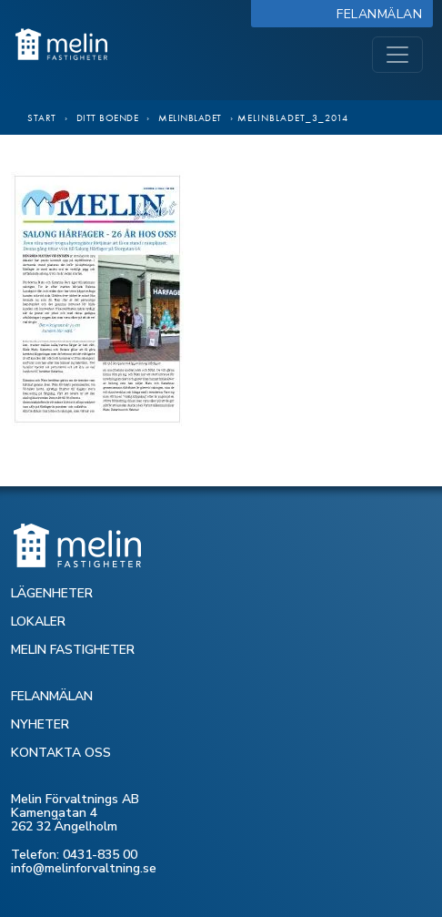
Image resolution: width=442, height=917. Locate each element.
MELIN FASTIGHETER (73, 649)
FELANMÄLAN (52, 696)
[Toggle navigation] (397, 54)
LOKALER (38, 621)
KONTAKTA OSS (61, 752)
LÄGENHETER (52, 593)
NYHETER (40, 724)
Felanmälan (383, 14)
